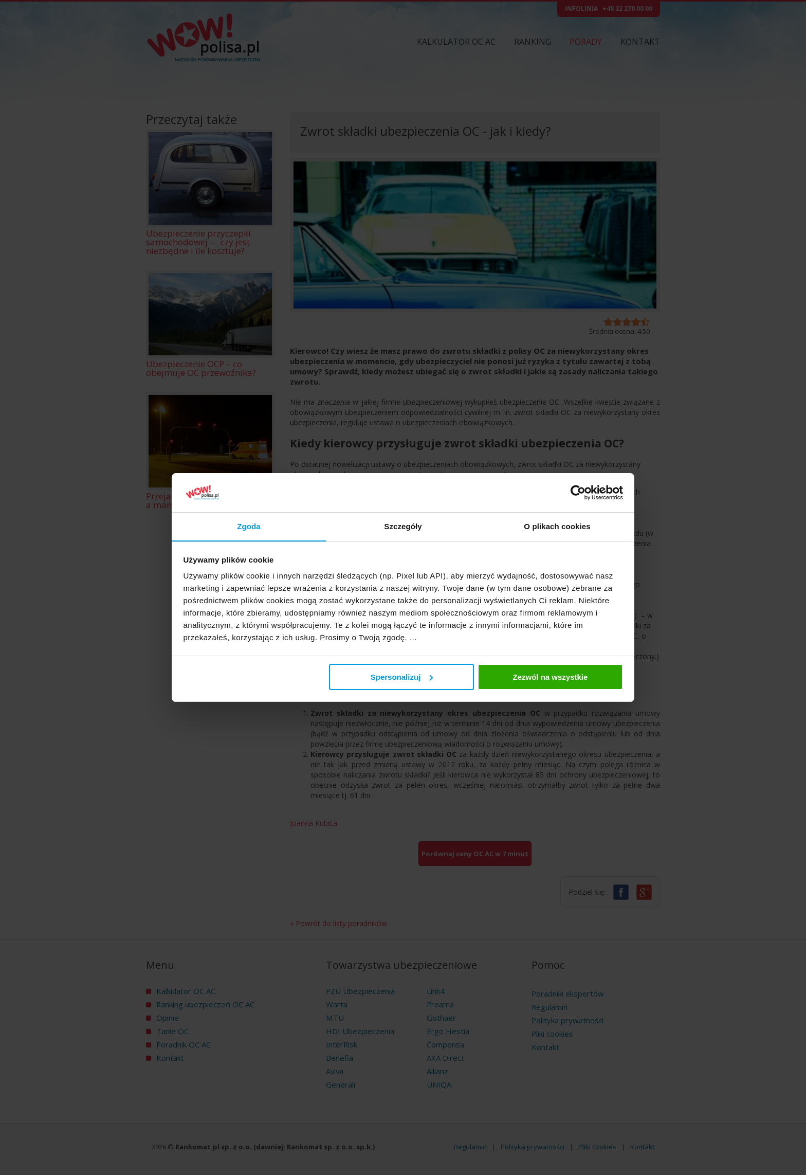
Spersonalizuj (402, 677)
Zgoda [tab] (249, 526)
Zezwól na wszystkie (550, 677)
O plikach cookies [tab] (557, 526)
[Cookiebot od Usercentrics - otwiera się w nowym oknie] (578, 492)
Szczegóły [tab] (403, 526)
